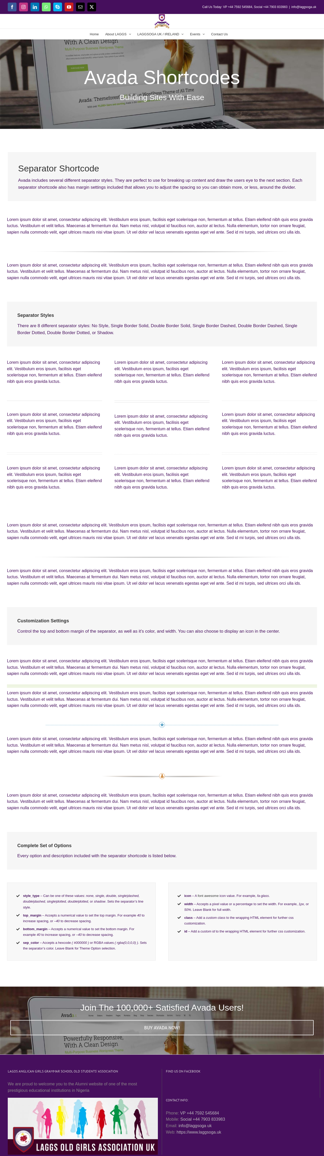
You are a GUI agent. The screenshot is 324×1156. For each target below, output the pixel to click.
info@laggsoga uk (195, 1126)
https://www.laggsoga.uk (199, 1132)
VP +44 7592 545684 (199, 1113)
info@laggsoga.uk (303, 7)
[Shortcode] (162, 64)
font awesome (208, 896)
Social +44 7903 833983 (202, 1119)
